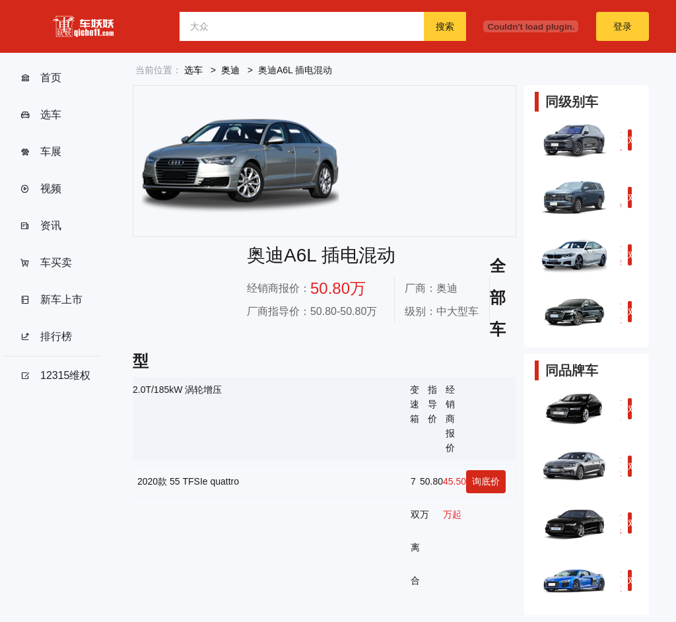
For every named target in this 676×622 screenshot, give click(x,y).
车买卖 (46, 263)
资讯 (40, 226)
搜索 (445, 26)
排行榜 (46, 337)
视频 (40, 189)
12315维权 (55, 376)
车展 (40, 152)
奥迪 (230, 70)
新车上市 (51, 300)
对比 (630, 143)
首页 (40, 78)
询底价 (486, 481)
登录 (622, 26)
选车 (40, 115)
